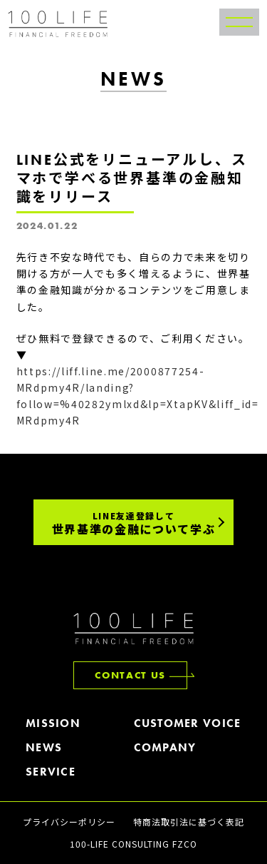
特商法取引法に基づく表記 (188, 821)
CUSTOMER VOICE (187, 724)
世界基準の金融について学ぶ (134, 523)
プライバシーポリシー (69, 821)
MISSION (53, 724)
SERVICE (50, 772)
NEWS (44, 748)
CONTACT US (130, 675)
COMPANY (165, 748)
